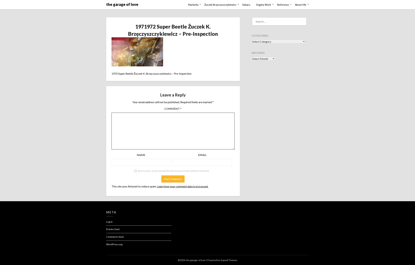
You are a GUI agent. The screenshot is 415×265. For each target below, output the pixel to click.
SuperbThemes (229, 260)
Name (141, 154)
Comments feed (115, 236)
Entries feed (112, 229)
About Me (300, 4)
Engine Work (263, 4)
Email (202, 154)
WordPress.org (114, 244)
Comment (172, 108)
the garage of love (122, 4)
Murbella (193, 4)
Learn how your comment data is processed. (182, 186)
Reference (283, 4)
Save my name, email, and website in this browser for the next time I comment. (173, 171)
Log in (109, 221)
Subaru (246, 4)
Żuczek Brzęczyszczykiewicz (220, 4)
